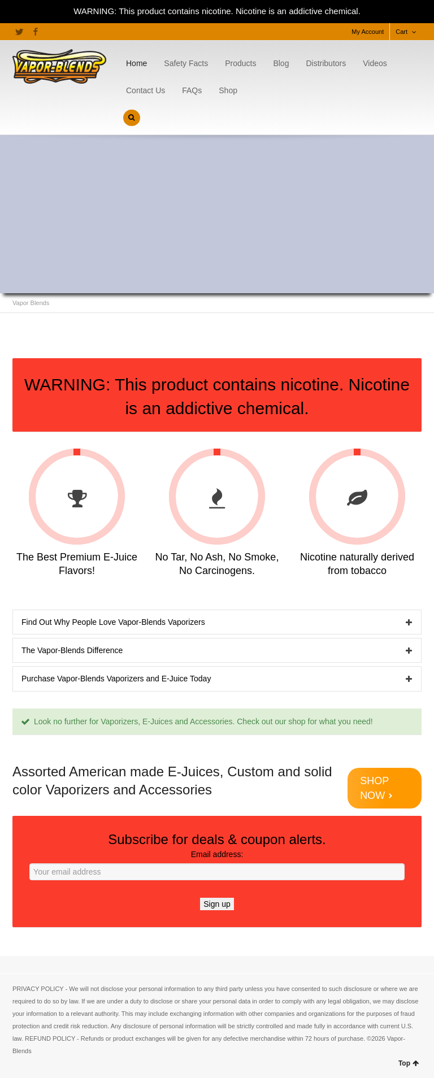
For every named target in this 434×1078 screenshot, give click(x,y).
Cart (401, 31)
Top (408, 1063)
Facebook (35, 31)
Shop (228, 90)
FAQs (192, 90)
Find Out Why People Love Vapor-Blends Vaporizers (113, 622)
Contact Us (145, 90)
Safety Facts (186, 63)
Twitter (19, 31)
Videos (375, 63)
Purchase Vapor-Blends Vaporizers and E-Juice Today (116, 678)
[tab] (217, 622)
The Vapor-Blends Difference (72, 650)
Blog (281, 63)
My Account (367, 31)
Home (136, 63)
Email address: (217, 865)
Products (240, 63)
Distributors (326, 63)
